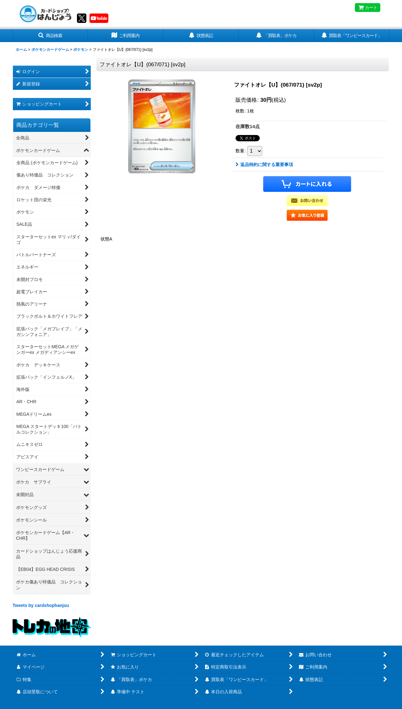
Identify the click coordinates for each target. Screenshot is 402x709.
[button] (50, 35)
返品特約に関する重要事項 (264, 164)
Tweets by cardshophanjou (41, 605)
